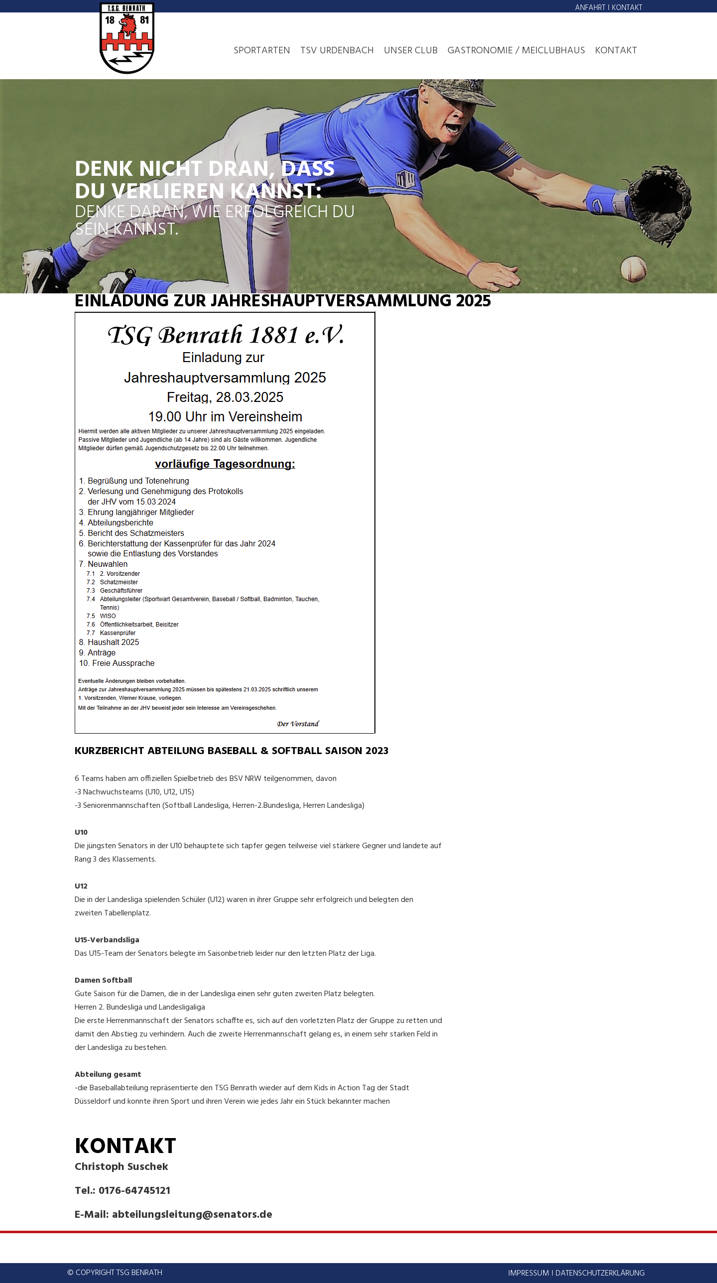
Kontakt (627, 8)
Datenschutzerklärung (600, 1273)
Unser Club (411, 51)
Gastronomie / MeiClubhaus (516, 51)
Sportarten (262, 51)
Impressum (528, 1273)
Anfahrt (590, 8)
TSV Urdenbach (337, 51)
